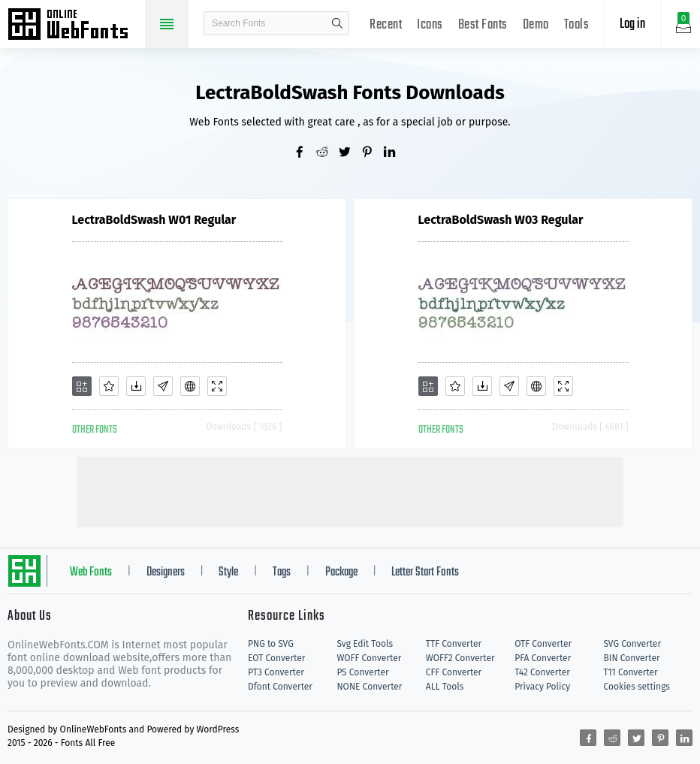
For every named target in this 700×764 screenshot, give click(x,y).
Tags (282, 572)
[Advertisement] (350, 490)
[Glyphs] (163, 386)
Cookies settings (637, 686)
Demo (536, 25)
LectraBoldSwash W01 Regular (154, 220)
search (337, 23)
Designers (165, 572)
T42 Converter (542, 672)
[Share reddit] (327, 153)
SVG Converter (632, 644)
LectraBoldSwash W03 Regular (501, 220)
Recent (386, 25)
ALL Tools (445, 686)
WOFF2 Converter (460, 658)
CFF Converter (453, 672)
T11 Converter (631, 672)
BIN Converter (632, 658)
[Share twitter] (350, 153)
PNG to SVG (271, 644)
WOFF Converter (368, 658)
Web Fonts (91, 572)
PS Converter (362, 672)
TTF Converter (453, 644)
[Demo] (217, 386)
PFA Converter (542, 658)
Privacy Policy (542, 686)
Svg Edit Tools (364, 644)
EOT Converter (276, 658)
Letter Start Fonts (425, 572)
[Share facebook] (305, 153)
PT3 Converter (276, 672)
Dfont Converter (280, 686)
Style (228, 572)
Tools (577, 25)
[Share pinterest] (372, 153)
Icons (430, 25)
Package (341, 572)
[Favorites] (109, 386)
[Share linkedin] (395, 153)
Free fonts (75, 26)
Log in (632, 24)
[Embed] (190, 386)
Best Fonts (483, 25)
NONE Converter (369, 686)
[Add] (82, 386)
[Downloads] (136, 386)
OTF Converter (543, 644)
